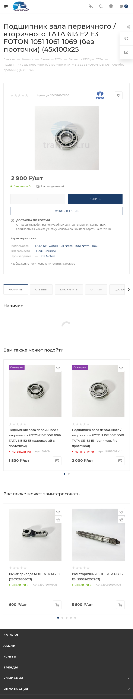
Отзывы (41, 289)
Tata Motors (47, 256)
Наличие (16, 289)
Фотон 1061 (73, 245)
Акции (9, 645)
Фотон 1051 (56, 245)
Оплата (96, 289)
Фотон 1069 (90, 245)
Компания (13, 678)
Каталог (11, 634)
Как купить (69, 289)
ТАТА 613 (41, 245)
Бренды (10, 667)
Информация (15, 689)
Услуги (9, 656)
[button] (64, 473)
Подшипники (46, 251)
